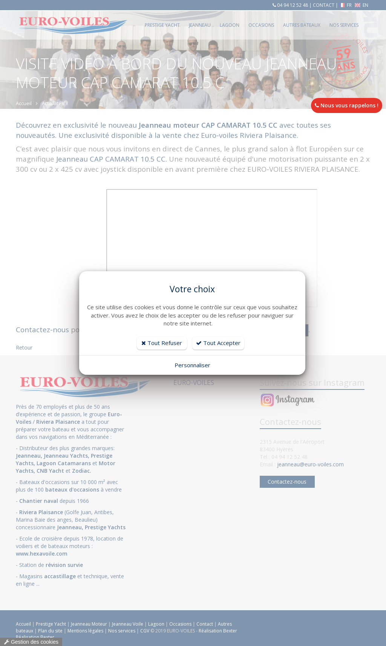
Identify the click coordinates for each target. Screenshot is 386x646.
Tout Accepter (218, 343)
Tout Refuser (161, 343)
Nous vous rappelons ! (346, 105)
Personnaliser (192, 365)
